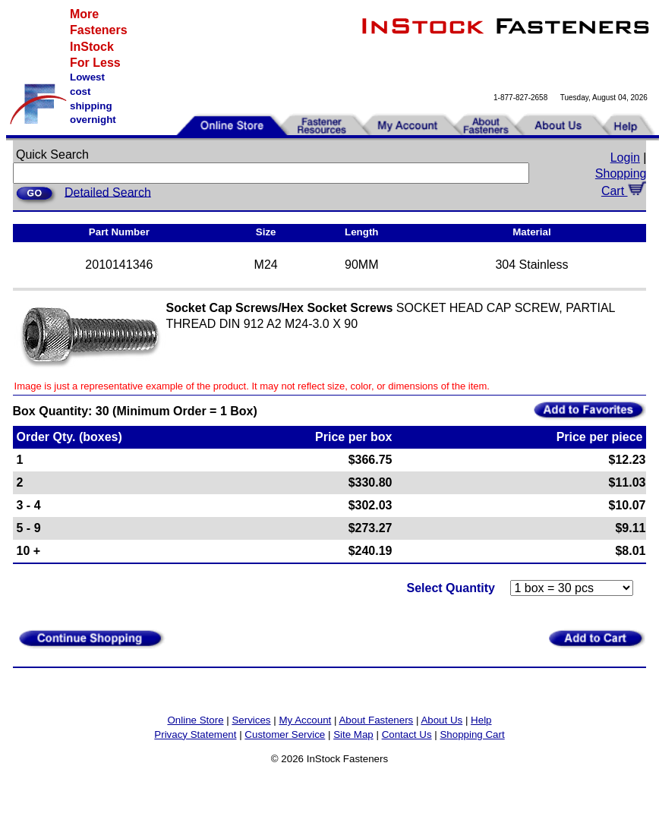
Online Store (195, 720)
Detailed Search (108, 191)
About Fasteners (376, 720)
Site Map (353, 734)
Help (481, 720)
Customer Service (284, 734)
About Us (441, 720)
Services (251, 720)
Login (625, 157)
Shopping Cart (472, 734)
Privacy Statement (195, 734)
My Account (305, 720)
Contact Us (407, 734)
